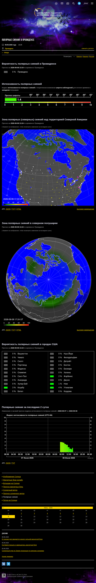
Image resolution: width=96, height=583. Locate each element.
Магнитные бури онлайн (13, 480)
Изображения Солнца (12, 477)
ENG (86, 3)
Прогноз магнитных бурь (13, 487)
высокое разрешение (85, 209)
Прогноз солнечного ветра (13, 494)
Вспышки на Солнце (11, 483)
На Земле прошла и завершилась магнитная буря (19, 545)
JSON (8, 209)
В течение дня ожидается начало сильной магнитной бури (22, 539)
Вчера (6, 53)
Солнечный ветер (10, 490)
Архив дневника (7, 556)
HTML (18, 209)
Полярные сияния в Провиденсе (18, 39)
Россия (91, 56)
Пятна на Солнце (10, 500)
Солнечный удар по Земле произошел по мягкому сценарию (23, 551)
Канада (85, 56)
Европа (79, 56)
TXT (13, 209)
